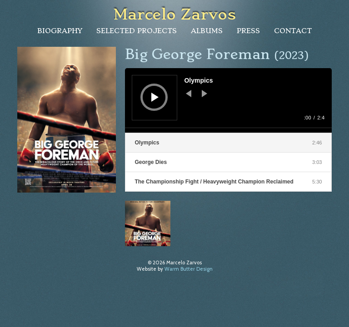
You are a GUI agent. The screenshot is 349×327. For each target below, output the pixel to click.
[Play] (155, 97)
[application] (228, 100)
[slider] (228, 130)
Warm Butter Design (189, 269)
